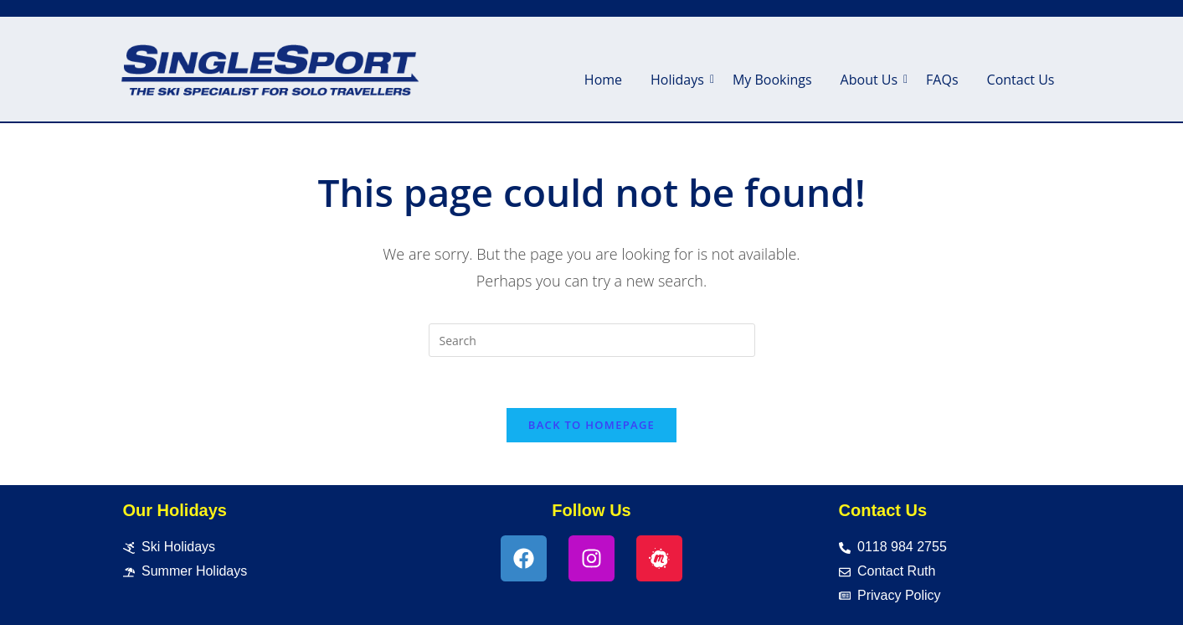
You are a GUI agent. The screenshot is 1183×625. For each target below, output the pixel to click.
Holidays (680, 79)
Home (603, 79)
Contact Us (1021, 79)
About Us (872, 79)
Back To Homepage (591, 424)
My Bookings (772, 79)
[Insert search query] (592, 340)
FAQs (942, 79)
